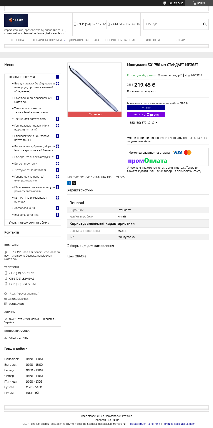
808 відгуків (176, 3)
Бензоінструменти (25, 163)
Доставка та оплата (84, 40)
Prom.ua (127, 416)
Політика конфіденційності (179, 423)
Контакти (152, 40)
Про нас (179, 40)
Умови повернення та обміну (29, 222)
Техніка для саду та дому (30, 118)
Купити (146, 107)
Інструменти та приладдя (30, 170)
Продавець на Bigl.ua (106, 419)
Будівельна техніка (26, 214)
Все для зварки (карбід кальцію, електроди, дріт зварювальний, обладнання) (34, 87)
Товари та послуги (47, 40)
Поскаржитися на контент (144, 423)
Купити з (146, 115)
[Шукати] (205, 24)
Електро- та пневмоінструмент (33, 157)
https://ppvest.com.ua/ (24, 293)
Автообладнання (24, 208)
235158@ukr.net (18, 298)
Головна (17, 40)
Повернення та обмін (120, 40)
